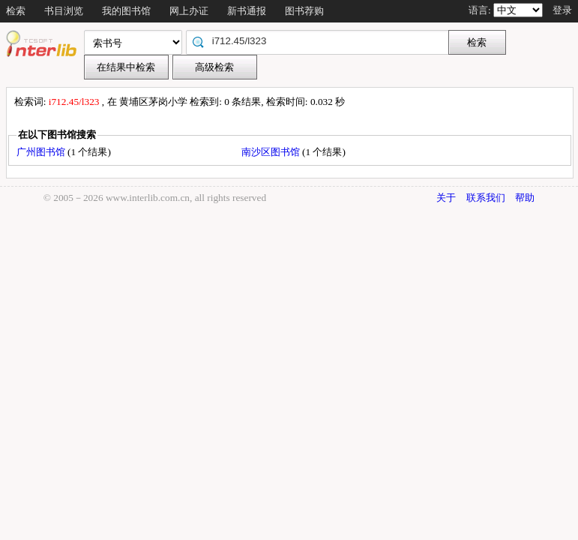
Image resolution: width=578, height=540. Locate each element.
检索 (15, 10)
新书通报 (246, 10)
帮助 (525, 197)
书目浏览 (63, 10)
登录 (562, 10)
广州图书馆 (41, 152)
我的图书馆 (126, 10)
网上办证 (188, 10)
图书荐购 (304, 10)
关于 (446, 197)
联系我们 (485, 197)
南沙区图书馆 (271, 152)
